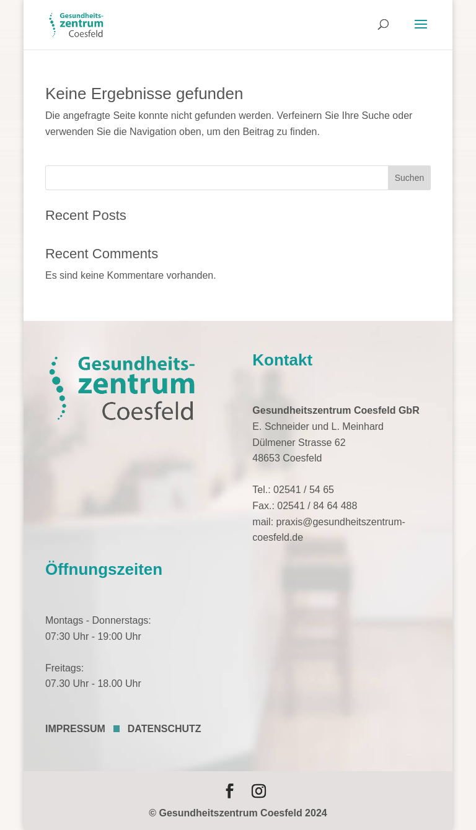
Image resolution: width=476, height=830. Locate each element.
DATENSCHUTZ (164, 728)
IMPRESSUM (75, 728)
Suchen (409, 178)
